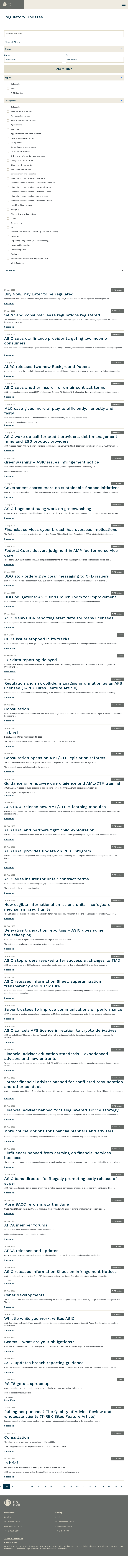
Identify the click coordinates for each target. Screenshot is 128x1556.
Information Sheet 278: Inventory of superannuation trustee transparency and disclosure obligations (64, 991)
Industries (10, 270)
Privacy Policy (10, 1542)
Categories (10, 100)
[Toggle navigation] (123, 4)
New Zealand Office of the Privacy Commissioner (65, 534)
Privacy (14, 227)
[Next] (121, 1486)
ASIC (6, 348)
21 (19, 1486)
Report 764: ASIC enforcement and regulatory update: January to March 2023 (48, 446)
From (7, 55)
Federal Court (13, 560)
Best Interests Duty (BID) (22, 138)
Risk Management (19, 250)
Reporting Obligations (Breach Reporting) (30, 241)
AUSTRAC (8, 788)
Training (15, 254)
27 (57, 1486)
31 (83, 1486)
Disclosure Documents (21, 165)
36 (115, 1486)
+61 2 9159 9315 (62, 1531)
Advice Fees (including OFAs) (24, 120)
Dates (8, 49)
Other (13, 218)
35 (109, 1486)
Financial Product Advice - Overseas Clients (31, 192)
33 (96, 1486)
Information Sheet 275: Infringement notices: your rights (46, 1276)
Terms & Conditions (13, 1539)
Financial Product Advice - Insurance (28, 178)
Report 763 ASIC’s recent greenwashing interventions (26, 513)
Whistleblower (17, 263)
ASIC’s (7, 1346)
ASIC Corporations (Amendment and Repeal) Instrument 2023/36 (44, 940)
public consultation (43, 762)
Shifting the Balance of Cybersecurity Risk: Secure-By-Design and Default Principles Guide (83, 1300)
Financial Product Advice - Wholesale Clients (31, 200)
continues (13, 1255)
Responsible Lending (20, 245)
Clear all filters (12, 42)
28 (64, 1486)
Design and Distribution (22, 160)
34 (102, 1486)
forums (31, 1230)
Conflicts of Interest (20, 151)
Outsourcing (16, 223)
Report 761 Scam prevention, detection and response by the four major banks (56, 1346)
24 (38, 1486)
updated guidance (27, 1367)
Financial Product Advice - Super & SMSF (30, 196)
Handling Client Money (21, 205)
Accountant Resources (21, 111)
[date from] (33, 60)
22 (25, 1486)
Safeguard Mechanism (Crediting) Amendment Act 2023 (30, 914)
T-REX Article (17, 93)
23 (31, 1486)
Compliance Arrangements (23, 147)
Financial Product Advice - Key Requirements (31, 187)
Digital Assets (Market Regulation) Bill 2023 (26, 741)
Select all (15, 84)
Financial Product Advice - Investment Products (33, 183)
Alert (13, 88)
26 (51, 1486)
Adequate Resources (20, 116)
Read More (10, 648)
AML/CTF (15, 129)
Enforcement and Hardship (23, 174)
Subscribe (9, 303)
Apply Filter (64, 68)
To (67, 55)
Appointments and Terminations (26, 134)
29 (70, 1486)
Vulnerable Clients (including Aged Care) (29, 258)
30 (77, 1486)
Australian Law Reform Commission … (106, 371)
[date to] (95, 60)
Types (8, 77)
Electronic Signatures (21, 169)
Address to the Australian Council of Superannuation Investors (34, 492)
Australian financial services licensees (91, 693)
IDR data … (100, 623)
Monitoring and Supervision (24, 214)
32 (89, 1486)
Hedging (15, 209)
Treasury (7, 1063)
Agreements (16, 125)
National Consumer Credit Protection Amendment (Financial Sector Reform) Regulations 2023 (46, 320)
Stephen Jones (33, 299)
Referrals (15, 236)
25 (44, 1486)
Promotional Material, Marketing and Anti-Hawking (34, 232)
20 (12, 1486)
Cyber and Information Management (28, 156)
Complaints (16, 143)
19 (6, 1486)
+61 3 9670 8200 (12, 1531)
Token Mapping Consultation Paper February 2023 (24, 1446)
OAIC (10, 534)
